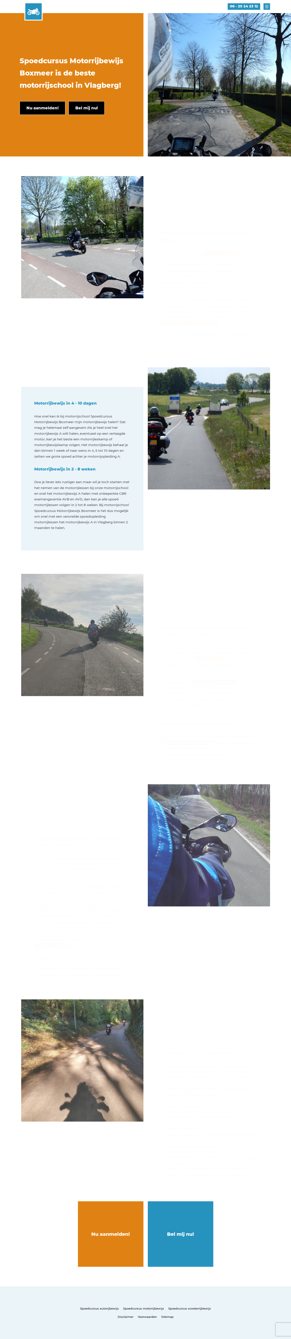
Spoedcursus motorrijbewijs (143, 1308)
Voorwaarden (147, 1316)
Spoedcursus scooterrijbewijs (189, 1308)
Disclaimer (125, 1316)
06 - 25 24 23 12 (244, 6)
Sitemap (167, 1316)
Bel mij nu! (180, 1234)
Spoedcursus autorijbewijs (99, 1308)
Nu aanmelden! (110, 1234)
